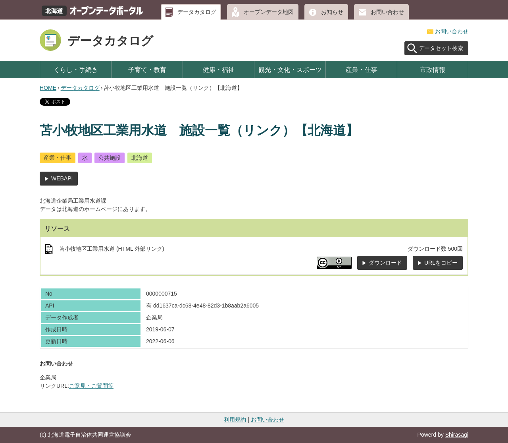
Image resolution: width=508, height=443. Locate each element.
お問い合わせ (387, 12)
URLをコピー (441, 262)
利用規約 (235, 419)
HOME (48, 88)
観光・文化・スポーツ (290, 69)
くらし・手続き (76, 69)
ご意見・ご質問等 (91, 386)
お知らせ (332, 12)
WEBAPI (62, 178)
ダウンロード (385, 262)
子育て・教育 (147, 69)
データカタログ (196, 12)
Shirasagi (456, 434)
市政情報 (432, 69)
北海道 (139, 158)
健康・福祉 (219, 69)
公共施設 (109, 158)
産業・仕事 (361, 69)
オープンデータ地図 (269, 12)
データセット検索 (441, 48)
